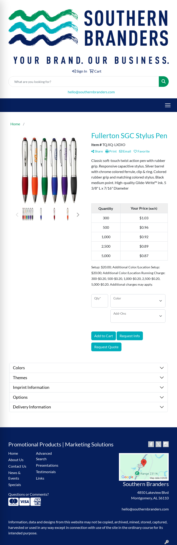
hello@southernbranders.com (91, 92)
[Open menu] (167, 105)
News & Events (14, 475)
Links (40, 478)
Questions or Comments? (28, 494)
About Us (16, 459)
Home (13, 453)
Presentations (47, 465)
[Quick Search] (83, 81)
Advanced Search (44, 456)
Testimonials (46, 471)
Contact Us (17, 466)
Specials (14, 484)
